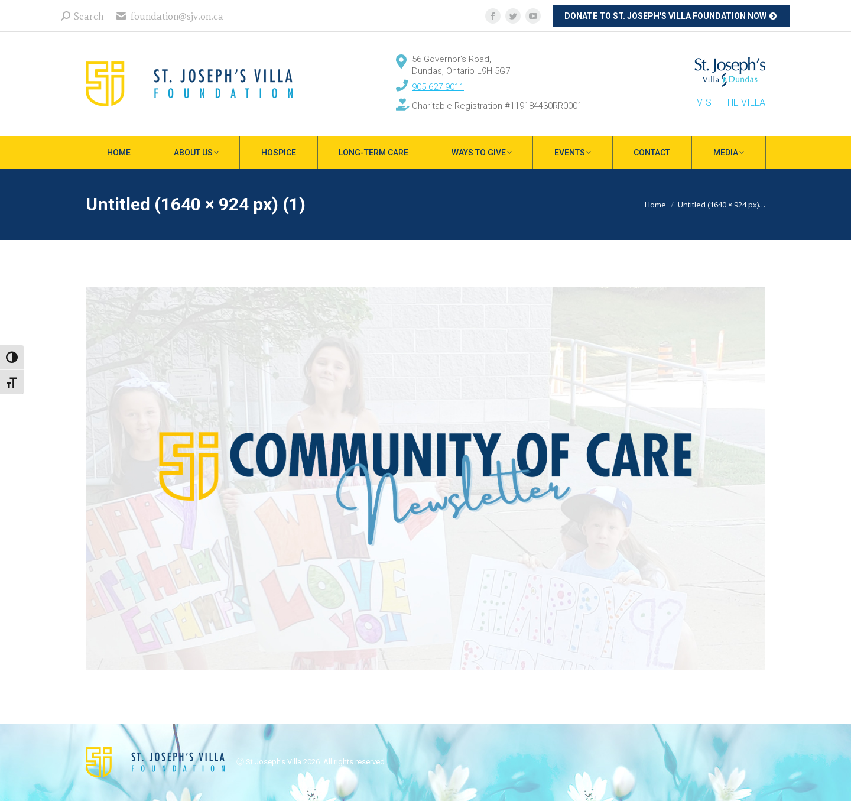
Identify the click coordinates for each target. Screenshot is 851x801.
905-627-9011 (438, 87)
